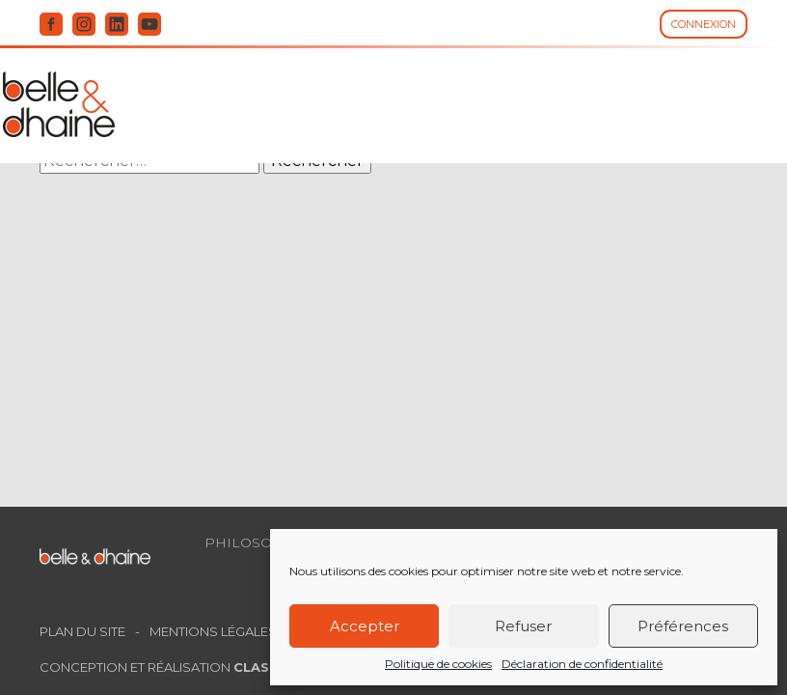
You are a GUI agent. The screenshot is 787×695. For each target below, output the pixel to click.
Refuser (523, 626)
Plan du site (82, 632)
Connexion (703, 24)
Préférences (683, 626)
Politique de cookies (438, 664)
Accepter (364, 626)
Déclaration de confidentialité (582, 664)
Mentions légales (213, 632)
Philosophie (256, 542)
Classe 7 (266, 667)
